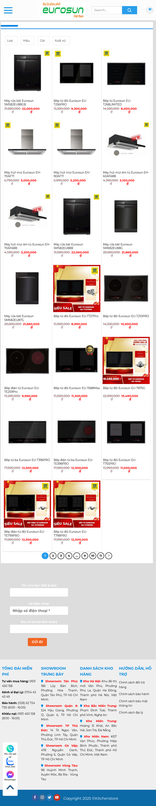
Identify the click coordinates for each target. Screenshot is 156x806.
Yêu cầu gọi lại (10, 750)
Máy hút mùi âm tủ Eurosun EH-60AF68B (126, 174)
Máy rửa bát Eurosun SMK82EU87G (19, 318)
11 (101, 556)
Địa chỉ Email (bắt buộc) (39, 628)
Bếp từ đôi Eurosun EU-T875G (124, 388)
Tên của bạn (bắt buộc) (39, 592)
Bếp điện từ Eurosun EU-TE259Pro (22, 390)
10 (92, 556)
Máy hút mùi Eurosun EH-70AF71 (22, 174)
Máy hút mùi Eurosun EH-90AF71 (72, 174)
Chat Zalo (10, 763)
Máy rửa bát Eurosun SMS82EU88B (68, 246)
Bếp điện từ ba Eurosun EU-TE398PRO (73, 461)
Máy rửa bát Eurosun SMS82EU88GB (19, 102)
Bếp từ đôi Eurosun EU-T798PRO (70, 533)
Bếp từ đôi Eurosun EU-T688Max (77, 388)
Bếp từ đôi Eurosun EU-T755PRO (119, 461)
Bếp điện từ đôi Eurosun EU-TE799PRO (24, 533)
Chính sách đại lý (131, 712)
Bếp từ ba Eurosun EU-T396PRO (27, 460)
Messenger (10, 776)
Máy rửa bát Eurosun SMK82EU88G (117, 246)
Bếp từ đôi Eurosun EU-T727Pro (76, 316)
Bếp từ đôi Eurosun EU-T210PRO (126, 316)
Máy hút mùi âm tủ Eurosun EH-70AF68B (27, 246)
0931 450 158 (26, 714)
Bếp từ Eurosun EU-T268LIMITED (117, 102)
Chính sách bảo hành (134, 694)
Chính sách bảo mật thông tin (133, 703)
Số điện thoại (39, 610)
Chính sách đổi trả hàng (132, 685)
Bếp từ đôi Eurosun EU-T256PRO (70, 102)
